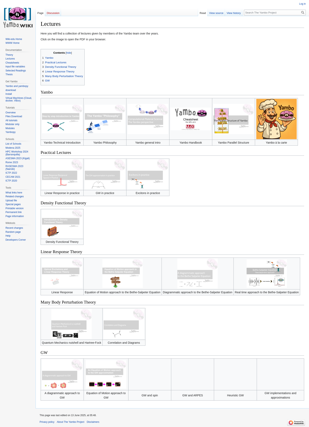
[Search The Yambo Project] (275, 12)
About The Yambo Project (70, 422)
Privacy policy (47, 422)
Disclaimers (93, 422)
